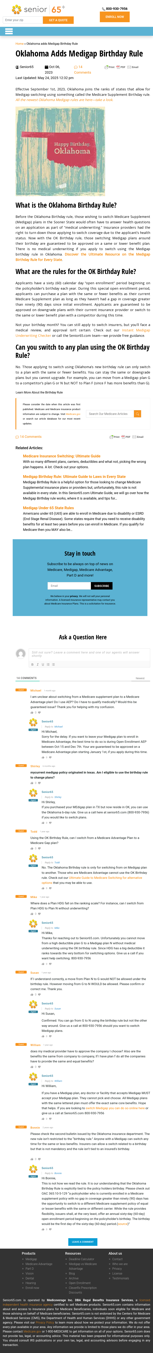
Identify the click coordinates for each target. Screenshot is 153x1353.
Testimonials (120, 1278)
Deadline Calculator (81, 1259)
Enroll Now (115, 17)
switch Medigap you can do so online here (115, 1108)
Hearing (31, 1283)
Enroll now (32, 1288)
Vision (30, 1273)
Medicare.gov (73, 414)
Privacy (117, 1268)
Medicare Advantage (39, 1264)
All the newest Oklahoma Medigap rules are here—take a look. (64, 99)
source (122, 1224)
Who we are (120, 1264)
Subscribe (101, 586)
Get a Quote (58, 20)
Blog (72, 1273)
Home (19, 43)
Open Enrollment (79, 1283)
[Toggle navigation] (6, 31)
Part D (30, 1268)
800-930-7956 (115, 9)
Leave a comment (83, 1241)
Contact (117, 1259)
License (117, 1273)
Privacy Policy (45, 1322)
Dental (30, 1278)
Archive (74, 1278)
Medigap (31, 1259)
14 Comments (28, 437)
